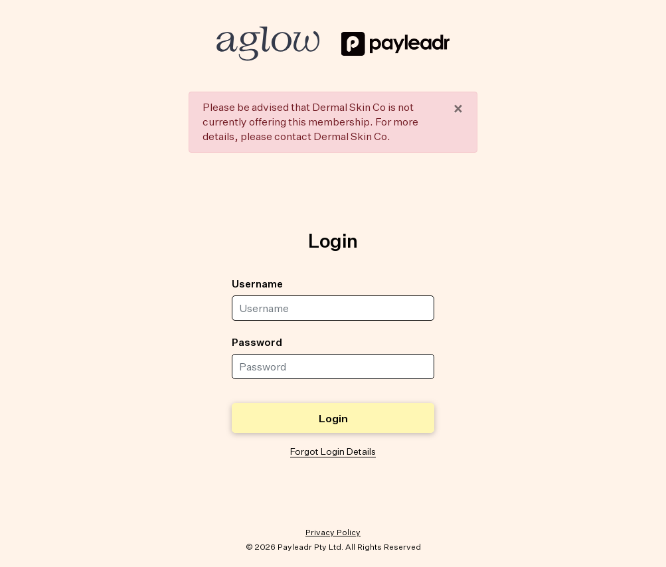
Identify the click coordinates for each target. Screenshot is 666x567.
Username (257, 283)
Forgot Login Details (333, 451)
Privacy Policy (333, 532)
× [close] (458, 108)
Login (333, 418)
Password (257, 342)
